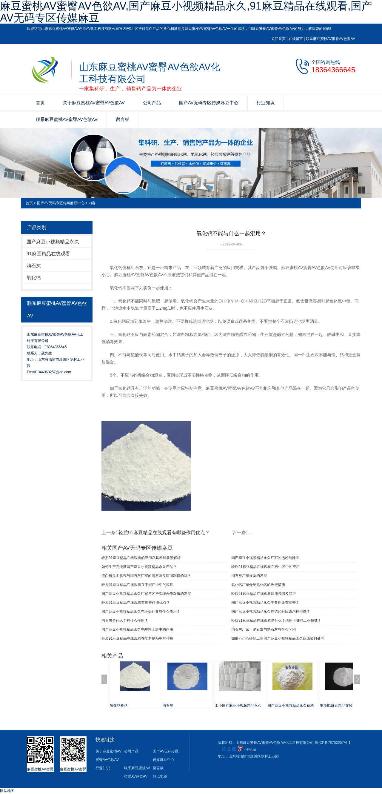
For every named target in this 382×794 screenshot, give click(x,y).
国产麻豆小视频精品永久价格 (290, 706)
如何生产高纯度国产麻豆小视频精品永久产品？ (139, 567)
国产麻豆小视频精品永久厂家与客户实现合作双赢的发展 (146, 594)
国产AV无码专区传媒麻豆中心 (208, 102)
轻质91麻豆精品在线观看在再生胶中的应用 (265, 567)
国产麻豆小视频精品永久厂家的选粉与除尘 (265, 558)
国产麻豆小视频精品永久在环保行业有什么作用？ (140, 611)
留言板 (122, 119)
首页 (40, 102)
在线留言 (296, 39)
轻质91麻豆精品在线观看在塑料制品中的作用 (137, 638)
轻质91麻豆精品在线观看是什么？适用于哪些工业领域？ (276, 620)
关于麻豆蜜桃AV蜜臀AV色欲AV (94, 102)
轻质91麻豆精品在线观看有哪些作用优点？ (164, 532)
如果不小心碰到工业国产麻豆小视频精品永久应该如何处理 (277, 638)
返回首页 (278, 39)
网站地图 (7, 791)
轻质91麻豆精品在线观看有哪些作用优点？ (135, 603)
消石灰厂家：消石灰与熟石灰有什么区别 (263, 629)
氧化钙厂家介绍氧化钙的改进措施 (258, 585)
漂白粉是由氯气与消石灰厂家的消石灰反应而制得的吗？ (146, 576)
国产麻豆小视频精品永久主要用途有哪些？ (265, 603)
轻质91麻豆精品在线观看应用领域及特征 (263, 594)
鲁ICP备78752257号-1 (333, 743)
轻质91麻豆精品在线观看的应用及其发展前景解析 (141, 558)
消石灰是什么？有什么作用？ (124, 620)
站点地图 (160, 776)
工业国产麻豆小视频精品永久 (238, 706)
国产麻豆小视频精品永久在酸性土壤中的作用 (137, 629)
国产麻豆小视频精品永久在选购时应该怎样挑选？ (270, 611)
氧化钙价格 (119, 706)
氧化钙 (34, 277)
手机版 (251, 749)
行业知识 (266, 102)
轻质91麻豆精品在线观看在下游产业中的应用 (137, 585)
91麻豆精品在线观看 (48, 253)
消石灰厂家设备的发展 (249, 576)
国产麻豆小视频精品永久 (53, 241)
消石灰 (34, 265)
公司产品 (152, 102)
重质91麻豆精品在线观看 (340, 706)
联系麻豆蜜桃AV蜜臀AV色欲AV (330, 39)
